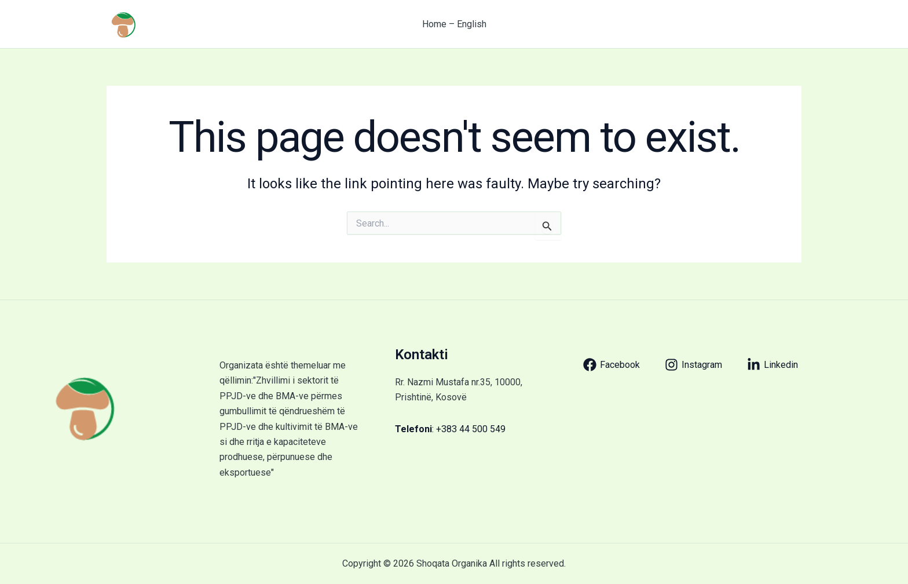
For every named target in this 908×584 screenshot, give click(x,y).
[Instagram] (693, 364)
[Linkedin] (772, 364)
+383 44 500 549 (471, 429)
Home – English (454, 24)
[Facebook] (611, 364)
